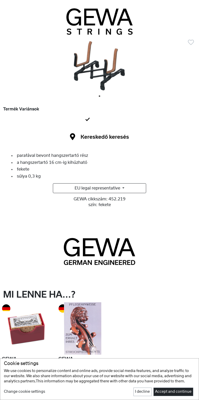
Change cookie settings (24, 392)
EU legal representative (98, 188)
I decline (142, 392)
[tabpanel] (99, 68)
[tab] (99, 119)
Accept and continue (173, 392)
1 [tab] (99, 96)
